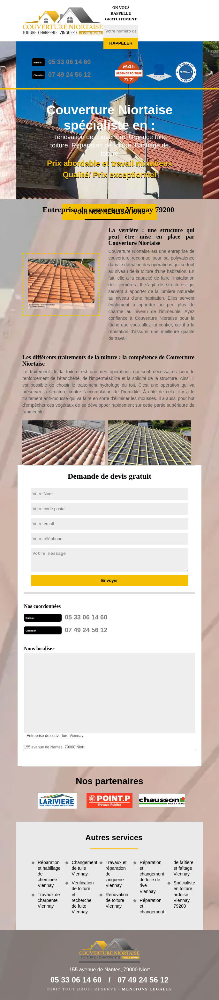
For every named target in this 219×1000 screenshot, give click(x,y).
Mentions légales (147, 989)
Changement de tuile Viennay (83, 868)
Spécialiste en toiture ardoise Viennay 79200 (184, 894)
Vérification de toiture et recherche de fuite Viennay (83, 897)
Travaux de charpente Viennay (49, 900)
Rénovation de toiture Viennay (117, 900)
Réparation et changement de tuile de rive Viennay (151, 877)
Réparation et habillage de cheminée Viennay (49, 874)
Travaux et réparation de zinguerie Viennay (116, 874)
